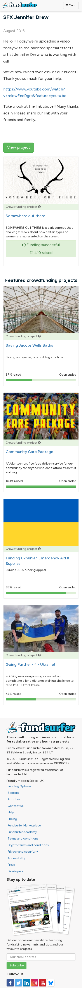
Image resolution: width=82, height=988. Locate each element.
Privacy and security (23, 851)
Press (11, 865)
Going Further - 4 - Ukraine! (30, 664)
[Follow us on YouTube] (42, 982)
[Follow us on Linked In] (26, 982)
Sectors (13, 793)
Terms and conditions (23, 838)
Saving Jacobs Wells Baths (29, 345)
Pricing (12, 819)
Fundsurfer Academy (22, 832)
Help (11, 812)
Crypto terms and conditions (28, 845)
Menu (71, 5)
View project (18, 147)
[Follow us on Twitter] (18, 982)
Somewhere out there (25, 215)
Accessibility (16, 858)
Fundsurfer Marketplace (24, 825)
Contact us (16, 806)
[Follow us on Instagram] (34, 982)
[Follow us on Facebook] (10, 982)
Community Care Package (29, 451)
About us (14, 799)
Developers (15, 871)
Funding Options (19, 786)
